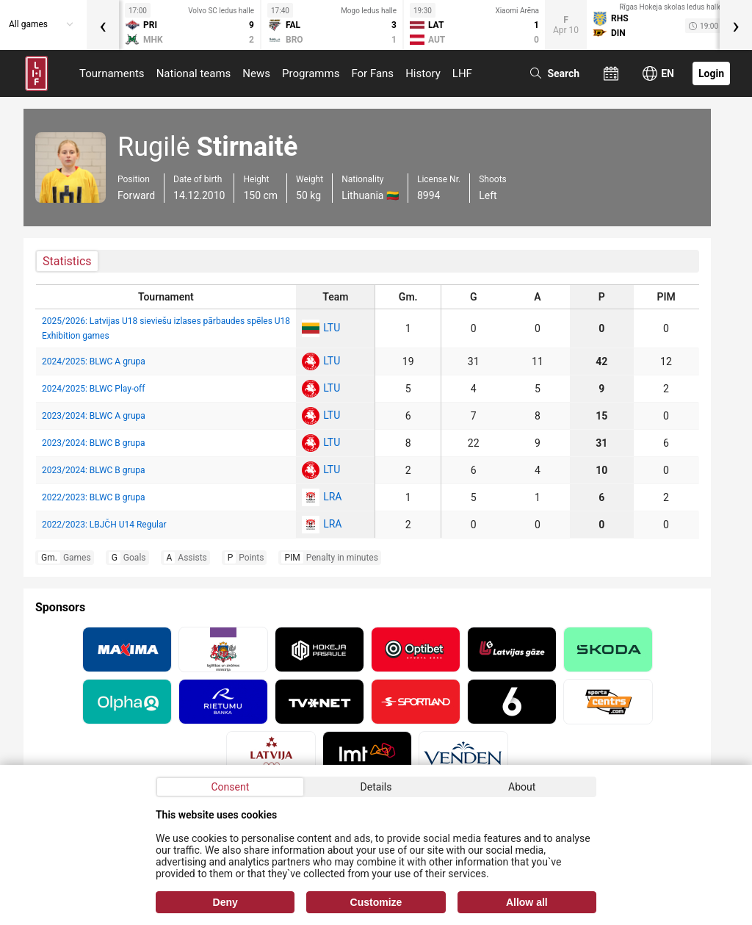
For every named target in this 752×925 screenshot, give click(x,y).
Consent (230, 787)
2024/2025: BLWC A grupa (93, 361)
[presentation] (103, 25)
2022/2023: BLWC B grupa (93, 497)
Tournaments (112, 73)
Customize (376, 902)
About (521, 787)
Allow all (527, 902)
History (423, 73)
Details (376, 787)
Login (711, 73)
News (256, 73)
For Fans (372, 73)
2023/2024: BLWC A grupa (93, 416)
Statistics (67, 261)
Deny (225, 902)
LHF (462, 73)
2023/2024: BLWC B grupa (93, 443)
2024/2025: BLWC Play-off (93, 389)
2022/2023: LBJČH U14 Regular (104, 524)
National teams (193, 73)
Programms (310, 73)
